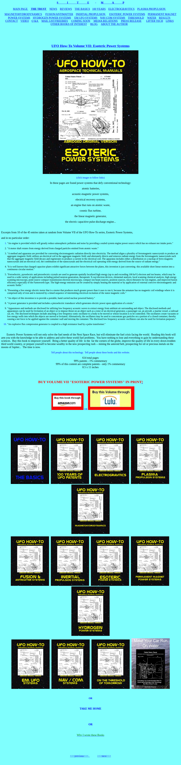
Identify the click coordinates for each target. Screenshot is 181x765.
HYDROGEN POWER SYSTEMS (52, 17)
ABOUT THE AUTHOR (114, 24)
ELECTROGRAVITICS (121, 8)
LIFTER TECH (154, 20)
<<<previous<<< (79, 755)
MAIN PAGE (20, 8)
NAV (112, 17)
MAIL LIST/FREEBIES (55, 20)
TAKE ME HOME (90, 708)
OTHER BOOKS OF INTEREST (69, 24)
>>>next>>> (104, 755)
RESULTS (164, 17)
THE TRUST (38, 8)
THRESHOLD (136, 17)
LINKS (170, 20)
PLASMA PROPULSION (151, 8)
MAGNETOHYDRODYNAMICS (23, 14)
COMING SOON (80, 20)
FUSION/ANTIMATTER (59, 14)
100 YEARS (99, 8)
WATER (151, 17)
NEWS (53, 8)
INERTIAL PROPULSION (91, 14)
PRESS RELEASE (131, 20)
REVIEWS (66, 8)
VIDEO (25, 20)
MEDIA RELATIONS (106, 20)
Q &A (35, 20)
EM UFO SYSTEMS (85, 17)
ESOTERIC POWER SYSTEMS (127, 14)
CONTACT (11, 20)
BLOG (94, 24)
